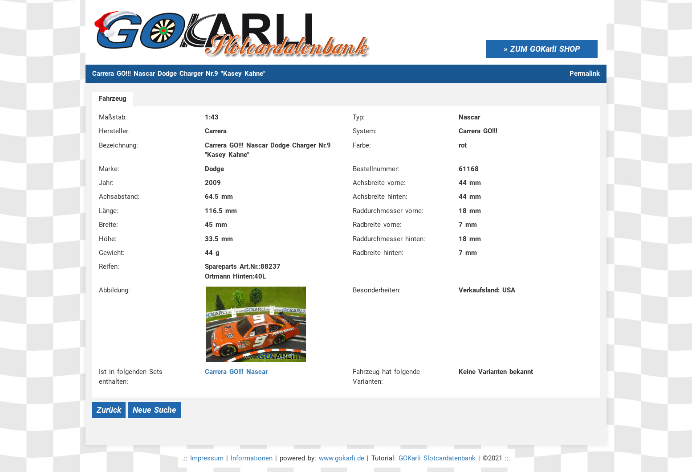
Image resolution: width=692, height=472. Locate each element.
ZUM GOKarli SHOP (545, 48)
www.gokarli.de (341, 458)
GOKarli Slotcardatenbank (437, 458)
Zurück (109, 410)
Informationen (252, 458)
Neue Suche (154, 410)
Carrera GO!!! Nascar (236, 372)
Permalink (585, 74)
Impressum (207, 458)
